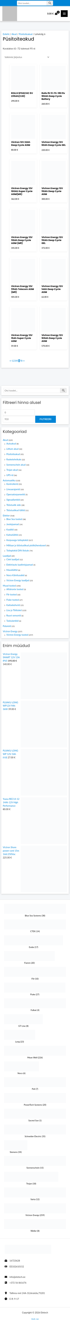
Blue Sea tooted (14, 519)
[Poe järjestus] (26, 57)
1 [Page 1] (12, 360)
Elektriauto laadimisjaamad (19, 564)
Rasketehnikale (13, 459)
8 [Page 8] (21, 360)
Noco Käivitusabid (15, 575)
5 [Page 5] (17, 360)
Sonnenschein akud (16, 464)
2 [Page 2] (13, 360)
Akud (5, 440)
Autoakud (11, 443)
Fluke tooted (12, 599)
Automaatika (9, 480)
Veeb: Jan (35, 1319)
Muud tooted (9, 585)
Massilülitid (12, 570)
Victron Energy (10, 631)
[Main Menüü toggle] (64, 13)
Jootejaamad (12, 524)
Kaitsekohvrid (13, 605)
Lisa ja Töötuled (14, 610)
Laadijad (7, 555)
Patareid (7, 626)
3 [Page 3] (15, 360)
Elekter (6, 515)
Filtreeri (45, 419)
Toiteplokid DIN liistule (17, 550)
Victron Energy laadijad (17, 580)
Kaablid (10, 529)
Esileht (6, 34)
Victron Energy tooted (17, 634)
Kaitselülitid (12, 535)
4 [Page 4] (16, 360)
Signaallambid (13, 499)
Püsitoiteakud (13, 454)
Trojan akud (12, 470)
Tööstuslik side (13, 505)
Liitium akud (12, 449)
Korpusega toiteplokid (17, 540)
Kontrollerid (12, 484)
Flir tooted (11, 594)
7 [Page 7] (20, 360)
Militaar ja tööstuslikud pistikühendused (26, 545)
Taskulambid (12, 620)
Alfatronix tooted (14, 589)
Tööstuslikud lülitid (15, 510)
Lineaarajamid (13, 489)
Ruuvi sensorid (13, 615)
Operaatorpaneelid (15, 494)
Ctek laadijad (12, 559)
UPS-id (9, 475)
